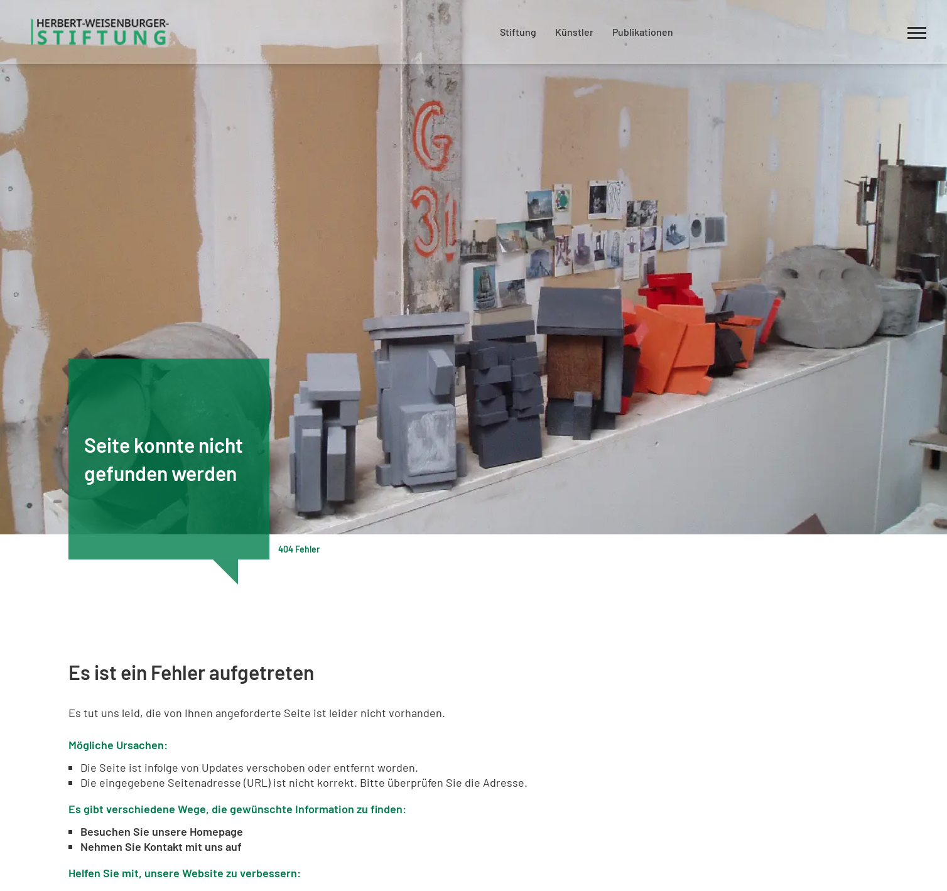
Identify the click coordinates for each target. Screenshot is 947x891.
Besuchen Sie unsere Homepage (161, 831)
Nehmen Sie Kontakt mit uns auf (161, 846)
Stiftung (518, 32)
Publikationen (642, 32)
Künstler (574, 32)
